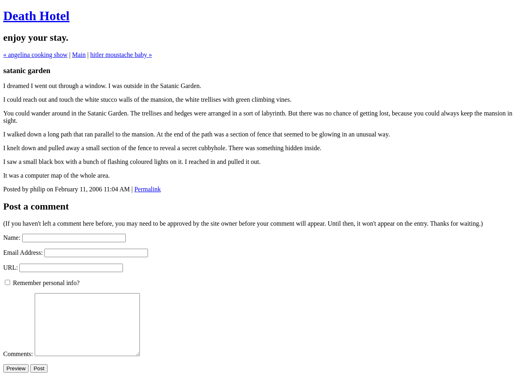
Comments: (19, 366)
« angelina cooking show (35, 54)
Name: (12, 237)
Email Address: (23, 252)
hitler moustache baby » (121, 54)
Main (79, 54)
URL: (10, 267)
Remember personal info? (42, 282)
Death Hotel (36, 15)
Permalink (147, 189)
